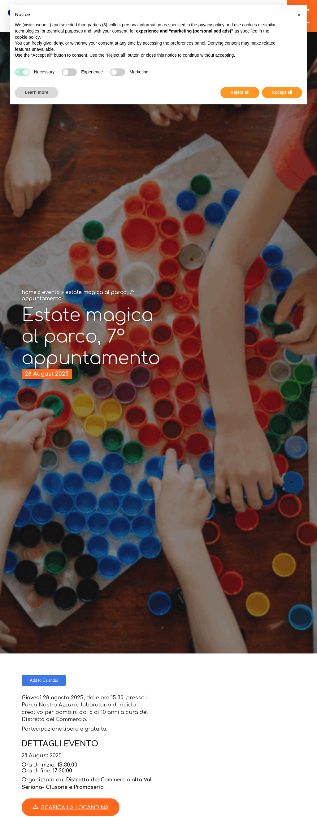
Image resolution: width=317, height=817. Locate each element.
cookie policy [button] (27, 37)
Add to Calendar (43, 680)
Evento (51, 292)
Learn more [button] (36, 92)
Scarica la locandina (71, 807)
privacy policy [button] (211, 24)
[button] (299, 15)
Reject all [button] (239, 92)
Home (29, 292)
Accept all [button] (282, 92)
